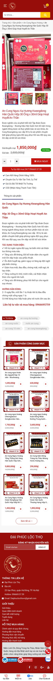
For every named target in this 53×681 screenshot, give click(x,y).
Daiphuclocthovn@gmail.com (23, 598)
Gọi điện (6, 677)
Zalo (30, 677)
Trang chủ (6, 23)
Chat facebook (44, 677)
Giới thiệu (6, 608)
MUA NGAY (41, 161)
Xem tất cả (26, 521)
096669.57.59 (18, 594)
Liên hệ (5, 620)
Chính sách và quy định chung (15, 629)
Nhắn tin (18, 677)
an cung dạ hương (28, 318)
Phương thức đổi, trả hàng (13, 638)
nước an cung (32, 323)
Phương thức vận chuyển (13, 635)
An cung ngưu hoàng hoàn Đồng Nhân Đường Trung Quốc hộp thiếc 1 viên (38, 416)
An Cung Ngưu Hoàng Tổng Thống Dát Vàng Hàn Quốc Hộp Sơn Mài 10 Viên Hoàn (14, 458)
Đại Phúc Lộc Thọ (26, 537)
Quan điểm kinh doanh (12, 611)
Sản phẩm (17, 23)
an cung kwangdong (37, 328)
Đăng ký (42, 547)
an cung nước (11, 323)
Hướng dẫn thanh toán (12, 641)
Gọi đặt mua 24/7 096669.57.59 (26, 169)
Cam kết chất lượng (10, 614)
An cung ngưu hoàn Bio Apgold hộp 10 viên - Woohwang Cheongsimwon (13, 375)
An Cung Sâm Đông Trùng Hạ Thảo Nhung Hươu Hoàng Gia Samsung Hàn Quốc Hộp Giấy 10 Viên (39, 458)
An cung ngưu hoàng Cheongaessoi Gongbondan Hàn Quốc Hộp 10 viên (38, 375)
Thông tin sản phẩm (12, 196)
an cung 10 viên (12, 328)
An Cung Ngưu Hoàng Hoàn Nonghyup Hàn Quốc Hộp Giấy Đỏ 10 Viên (14, 500)
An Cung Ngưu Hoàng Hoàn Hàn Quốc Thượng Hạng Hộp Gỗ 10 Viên (39, 500)
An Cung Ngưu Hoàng (33, 23)
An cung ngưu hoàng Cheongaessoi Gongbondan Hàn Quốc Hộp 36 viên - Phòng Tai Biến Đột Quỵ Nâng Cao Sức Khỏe (13, 416)
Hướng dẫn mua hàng (11, 632)
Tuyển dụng (7, 617)
